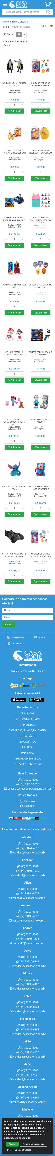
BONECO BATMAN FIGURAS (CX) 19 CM (14, 84)
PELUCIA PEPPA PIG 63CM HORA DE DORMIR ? (40, 487)
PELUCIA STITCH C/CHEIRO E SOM (14, 487)
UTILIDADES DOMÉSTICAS (27, 764)
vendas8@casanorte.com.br (28, 988)
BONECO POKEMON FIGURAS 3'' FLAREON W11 (14, 151)
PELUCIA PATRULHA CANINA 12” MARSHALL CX (14, 353)
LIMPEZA (27, 747)
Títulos (39, 637)
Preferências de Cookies (19, 1153)
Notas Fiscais (15, 643)
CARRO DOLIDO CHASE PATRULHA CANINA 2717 (14, 218)
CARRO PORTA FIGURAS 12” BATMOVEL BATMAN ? (14, 555)
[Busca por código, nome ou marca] (23, 12)
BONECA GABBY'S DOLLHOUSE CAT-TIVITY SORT (14, 422)
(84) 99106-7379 (27, 870)
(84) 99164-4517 (27, 848)
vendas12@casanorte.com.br (27, 943)
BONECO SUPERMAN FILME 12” (14, 286)
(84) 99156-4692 (27, 1052)
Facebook (27, 805)
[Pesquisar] (49, 12)
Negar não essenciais (33, 1147)
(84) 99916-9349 (27, 961)
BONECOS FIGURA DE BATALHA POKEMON (40, 84)
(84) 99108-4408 (27, 1120)
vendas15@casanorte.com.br (27, 897)
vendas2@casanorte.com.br (28, 1034)
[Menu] (4, 4)
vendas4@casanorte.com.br (28, 875)
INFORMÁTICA (28, 741)
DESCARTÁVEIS (27, 736)
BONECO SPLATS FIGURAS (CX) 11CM (40, 286)
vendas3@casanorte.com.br (28, 965)
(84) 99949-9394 (27, 1029)
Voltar (47, 26)
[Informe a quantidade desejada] (14, 104)
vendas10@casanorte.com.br (27, 1102)
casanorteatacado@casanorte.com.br (27, 788)
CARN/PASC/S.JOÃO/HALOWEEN (27, 730)
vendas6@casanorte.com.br (28, 1056)
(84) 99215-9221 (27, 1074)
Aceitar (12, 1147)
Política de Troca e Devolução (27, 671)
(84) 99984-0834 (27, 1006)
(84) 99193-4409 (27, 984)
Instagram (27, 801)
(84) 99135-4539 (27, 916)
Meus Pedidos (15, 637)
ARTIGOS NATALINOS (27, 719)
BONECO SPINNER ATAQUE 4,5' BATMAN (40, 353)
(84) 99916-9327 (27, 784)
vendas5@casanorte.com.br (28, 852)
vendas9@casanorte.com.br (28, 1079)
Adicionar (14, 111)
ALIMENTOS (27, 713)
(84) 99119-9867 (27, 1097)
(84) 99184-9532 (27, 893)
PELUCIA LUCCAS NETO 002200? (40, 420)
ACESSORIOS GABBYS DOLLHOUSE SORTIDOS (41, 555)
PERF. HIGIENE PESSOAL (27, 758)
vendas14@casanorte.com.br (27, 920)
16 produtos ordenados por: (15, 41)
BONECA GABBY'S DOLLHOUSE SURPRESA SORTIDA (40, 220)
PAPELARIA (27, 752)
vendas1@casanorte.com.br (28, 1011)
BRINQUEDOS (27, 724)
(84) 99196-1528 (27, 938)
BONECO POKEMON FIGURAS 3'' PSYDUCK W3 (40, 151)
